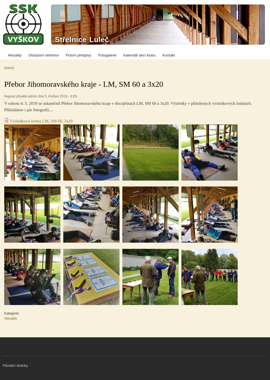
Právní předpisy (78, 55)
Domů (9, 68)
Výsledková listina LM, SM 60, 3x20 (41, 121)
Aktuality (14, 55)
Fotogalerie (107, 55)
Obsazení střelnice (43, 55)
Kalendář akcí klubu (139, 55)
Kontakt (169, 55)
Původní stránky (15, 366)
